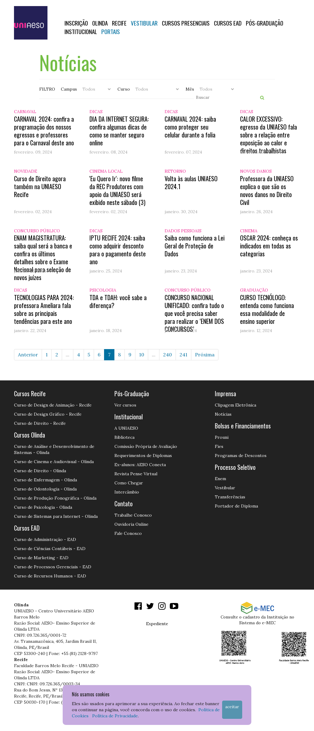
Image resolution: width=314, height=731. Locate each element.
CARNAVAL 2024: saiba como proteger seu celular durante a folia (190, 126)
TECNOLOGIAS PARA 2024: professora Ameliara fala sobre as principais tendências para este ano (44, 309)
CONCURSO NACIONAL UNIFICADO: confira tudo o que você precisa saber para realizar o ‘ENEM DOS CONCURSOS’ (194, 313)
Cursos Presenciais (186, 23)
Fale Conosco (128, 533)
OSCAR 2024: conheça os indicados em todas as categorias (269, 245)
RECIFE (119, 23)
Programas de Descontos (241, 455)
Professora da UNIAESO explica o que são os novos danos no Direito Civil (267, 190)
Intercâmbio (126, 492)
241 (183, 355)
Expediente (157, 623)
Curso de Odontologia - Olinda (45, 489)
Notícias (223, 414)
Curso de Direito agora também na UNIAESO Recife (40, 186)
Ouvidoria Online (131, 524)
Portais (110, 31)
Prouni (222, 437)
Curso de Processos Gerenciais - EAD (52, 567)
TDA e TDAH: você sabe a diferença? (118, 301)
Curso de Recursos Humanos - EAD (50, 576)
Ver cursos (125, 405)
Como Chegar (128, 483)
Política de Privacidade (115, 716)
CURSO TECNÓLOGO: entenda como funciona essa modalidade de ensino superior (267, 309)
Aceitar (232, 706)
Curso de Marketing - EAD (41, 557)
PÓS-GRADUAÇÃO (264, 23)
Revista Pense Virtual (135, 473)
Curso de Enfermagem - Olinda (45, 480)
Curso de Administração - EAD (45, 539)
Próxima (205, 355)
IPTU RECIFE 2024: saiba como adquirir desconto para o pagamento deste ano (117, 249)
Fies (219, 446)
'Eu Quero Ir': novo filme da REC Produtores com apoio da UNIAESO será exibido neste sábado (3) (117, 190)
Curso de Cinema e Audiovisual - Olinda (54, 461)
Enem (220, 478)
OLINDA (100, 23)
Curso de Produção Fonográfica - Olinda (55, 498)
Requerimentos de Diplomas (143, 455)
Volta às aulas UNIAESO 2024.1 (191, 182)
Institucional (81, 31)
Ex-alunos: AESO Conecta (140, 464)
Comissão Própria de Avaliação (145, 446)
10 (141, 355)
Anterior (28, 355)
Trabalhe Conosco (133, 515)
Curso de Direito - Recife (40, 423)
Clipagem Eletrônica (235, 405)
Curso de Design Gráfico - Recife (48, 414)
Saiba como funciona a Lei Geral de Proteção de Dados (195, 245)
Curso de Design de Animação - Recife (53, 405)
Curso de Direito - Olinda (40, 470)
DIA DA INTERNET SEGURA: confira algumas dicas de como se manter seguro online (119, 130)
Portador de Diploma (236, 506)
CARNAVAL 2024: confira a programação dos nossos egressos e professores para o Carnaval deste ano (44, 130)
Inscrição (76, 23)
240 (167, 355)
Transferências (230, 497)
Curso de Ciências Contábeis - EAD (49, 548)
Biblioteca (124, 437)
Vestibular (144, 23)
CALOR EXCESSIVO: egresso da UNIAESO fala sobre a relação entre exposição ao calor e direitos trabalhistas (268, 134)
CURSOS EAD (228, 23)
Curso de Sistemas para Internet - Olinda (56, 516)
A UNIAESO (126, 428)
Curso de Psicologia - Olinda (43, 507)
